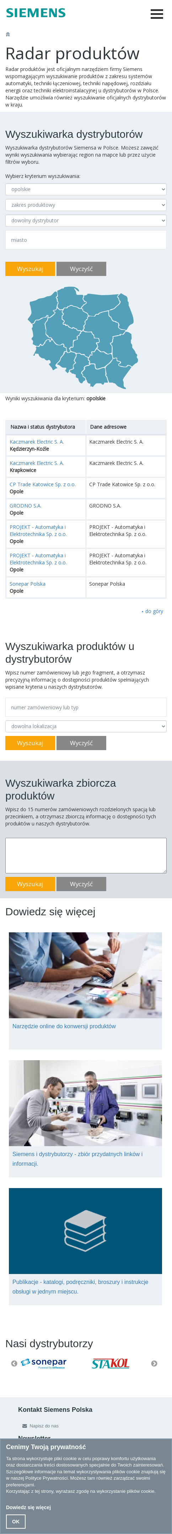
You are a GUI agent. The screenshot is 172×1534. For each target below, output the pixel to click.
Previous (14, 1363)
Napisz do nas (39, 1426)
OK (16, 1521)
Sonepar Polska (27, 583)
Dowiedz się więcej (28, 1507)
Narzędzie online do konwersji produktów (64, 1026)
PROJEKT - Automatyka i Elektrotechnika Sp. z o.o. (38, 530)
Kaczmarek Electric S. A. (37, 441)
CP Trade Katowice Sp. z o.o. (43, 484)
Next (154, 1363)
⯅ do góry (152, 611)
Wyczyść (81, 269)
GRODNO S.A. (26, 505)
